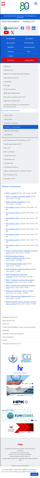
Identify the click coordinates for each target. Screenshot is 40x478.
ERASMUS (6, 330)
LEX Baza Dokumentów (12, 93)
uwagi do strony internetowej (20, 466)
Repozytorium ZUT (9, 320)
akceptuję (34, 474)
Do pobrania (8, 135)
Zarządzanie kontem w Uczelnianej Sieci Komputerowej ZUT (16, 106)
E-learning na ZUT (9, 179)
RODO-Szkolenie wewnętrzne (15, 202)
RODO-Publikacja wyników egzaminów (18, 269)
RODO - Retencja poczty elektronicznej (18, 296)
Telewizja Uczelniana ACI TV (12, 344)
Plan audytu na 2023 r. (13, 229)
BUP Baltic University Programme (13, 334)
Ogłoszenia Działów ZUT (20, 101)
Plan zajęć (7, 85)
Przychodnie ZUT (9, 159)
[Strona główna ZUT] (10, 175)
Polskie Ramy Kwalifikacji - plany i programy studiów (19, 327)
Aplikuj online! (29, 60)
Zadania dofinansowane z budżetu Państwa (17, 171)
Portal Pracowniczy (10, 89)
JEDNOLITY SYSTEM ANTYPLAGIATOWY (16, 74)
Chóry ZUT (7, 148)
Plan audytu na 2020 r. (13, 213)
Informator (10, 60)
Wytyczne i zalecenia (11, 123)
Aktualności (20, 66)
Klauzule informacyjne (11, 131)
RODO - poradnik (11, 193)
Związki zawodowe (10, 156)
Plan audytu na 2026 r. (13, 245)
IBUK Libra (6, 324)
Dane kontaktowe (20, 152)
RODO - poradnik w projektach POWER (18, 196)
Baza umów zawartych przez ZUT (14, 97)
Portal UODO (8, 115)
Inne (29, 51)
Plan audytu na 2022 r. (13, 224)
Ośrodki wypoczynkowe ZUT (13, 144)
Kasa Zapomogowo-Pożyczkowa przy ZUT (17, 140)
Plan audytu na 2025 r (13, 240)
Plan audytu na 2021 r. (13, 218)
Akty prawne (8, 119)
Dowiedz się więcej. (30, 472)
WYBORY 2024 (20, 70)
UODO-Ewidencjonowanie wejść (16, 264)
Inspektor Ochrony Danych (20, 111)
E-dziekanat (7, 82)
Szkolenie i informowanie (12, 127)
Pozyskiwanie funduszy (11, 167)
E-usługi (11, 56)
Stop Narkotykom (8, 337)
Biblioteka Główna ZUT (10, 317)
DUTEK (5, 340)
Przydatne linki (8, 163)
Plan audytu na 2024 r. (13, 234)
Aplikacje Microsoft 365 (11, 78)
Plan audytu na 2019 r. (13, 207)
